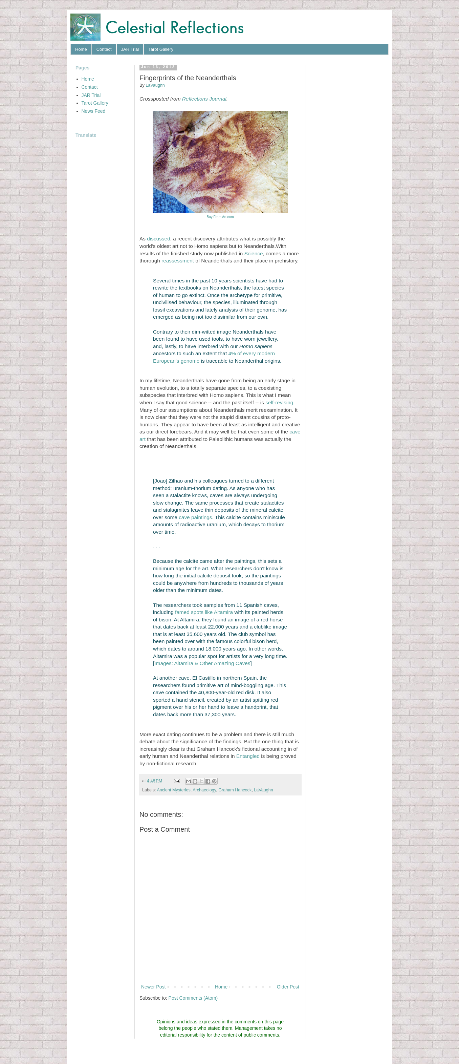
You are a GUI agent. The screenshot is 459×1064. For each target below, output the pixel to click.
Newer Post (153, 986)
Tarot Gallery (160, 49)
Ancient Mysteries (173, 790)
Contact (104, 49)
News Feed (94, 111)
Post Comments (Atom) (193, 998)
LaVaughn (263, 790)
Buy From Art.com (220, 217)
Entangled (248, 756)
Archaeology (204, 790)
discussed (158, 238)
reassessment (177, 260)
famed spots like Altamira (204, 612)
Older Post (288, 986)
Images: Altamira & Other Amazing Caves (202, 663)
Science (253, 253)
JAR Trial (130, 49)
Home (81, 49)
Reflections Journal (204, 99)
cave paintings (195, 517)
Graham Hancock (235, 790)
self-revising (279, 402)
